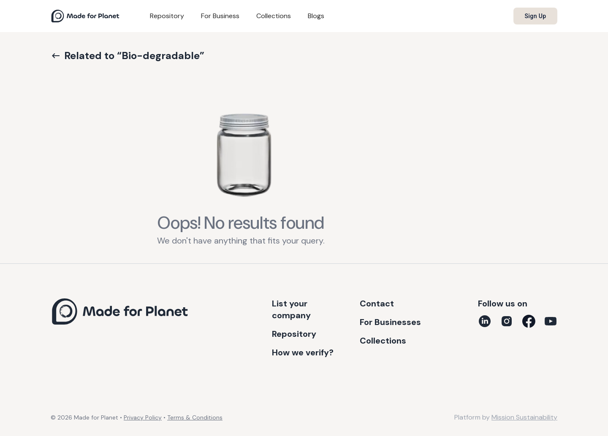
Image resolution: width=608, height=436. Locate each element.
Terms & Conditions (195, 417)
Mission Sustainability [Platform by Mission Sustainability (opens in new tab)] (524, 417)
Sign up (535, 16)
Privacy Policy (143, 417)
